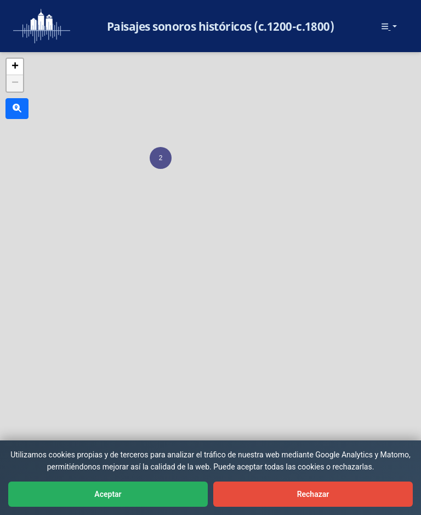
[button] (161, 158)
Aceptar (107, 494)
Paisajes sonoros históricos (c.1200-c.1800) (220, 26)
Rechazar (313, 494)
